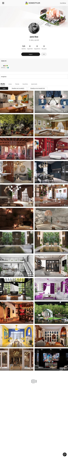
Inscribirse (63, 3)
